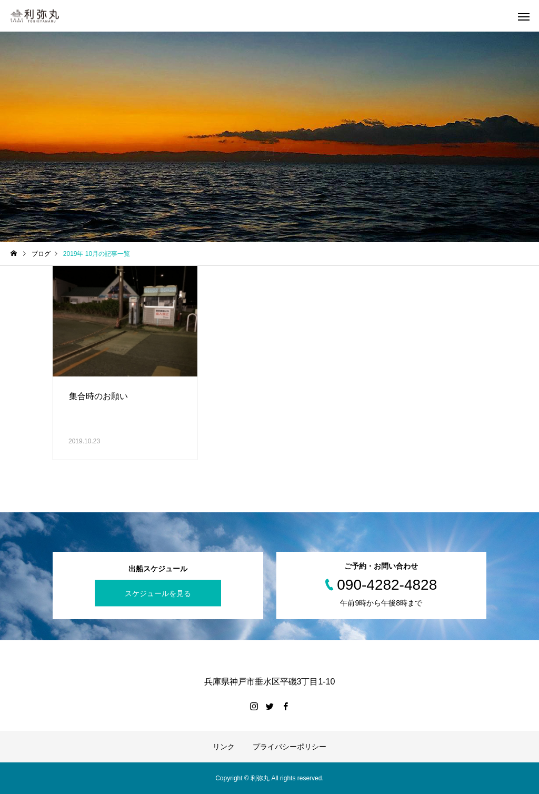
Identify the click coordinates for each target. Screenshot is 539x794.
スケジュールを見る (158, 593)
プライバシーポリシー (289, 746)
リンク (224, 746)
